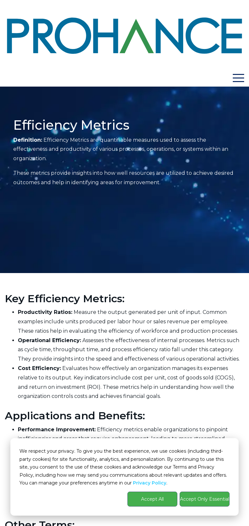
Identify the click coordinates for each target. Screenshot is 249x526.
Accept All (152, 499)
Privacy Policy (149, 483)
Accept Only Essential (204, 499)
